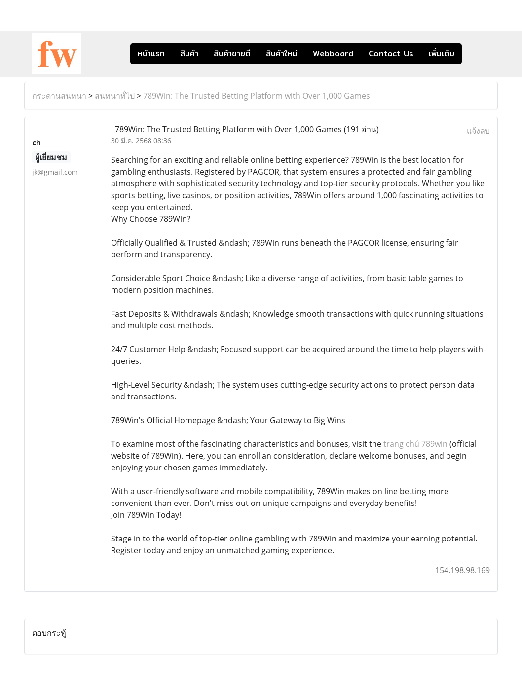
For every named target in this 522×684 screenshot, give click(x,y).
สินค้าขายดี (232, 53)
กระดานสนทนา (59, 95)
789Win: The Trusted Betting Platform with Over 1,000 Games (256, 95)
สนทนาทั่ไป (115, 95)
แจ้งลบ (478, 130)
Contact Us (391, 53)
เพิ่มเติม (441, 53)
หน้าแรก (151, 53)
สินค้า (189, 53)
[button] (476, 54)
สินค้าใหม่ (282, 53)
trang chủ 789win (415, 443)
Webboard (333, 53)
